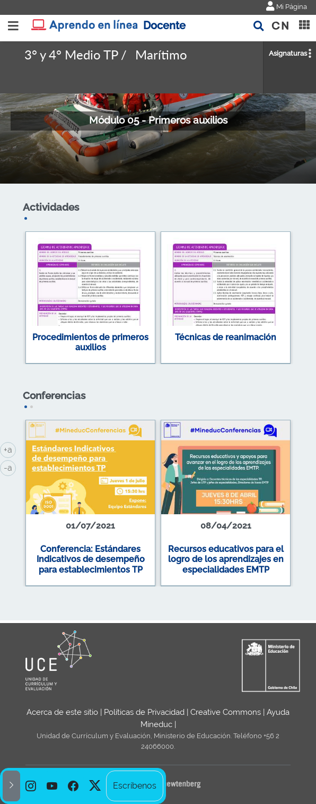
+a (10, 449)
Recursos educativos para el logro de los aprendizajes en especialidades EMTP (226, 559)
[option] (30, 786)
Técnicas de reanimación (225, 337)
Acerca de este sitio (62, 712)
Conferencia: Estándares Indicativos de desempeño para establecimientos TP (91, 559)
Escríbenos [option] (134, 786)
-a (10, 467)
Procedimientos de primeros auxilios (90, 342)
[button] (11, 786)
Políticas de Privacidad (144, 712)
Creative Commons (225, 712)
